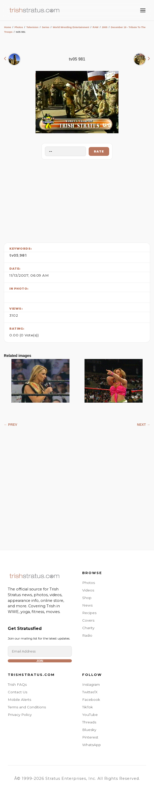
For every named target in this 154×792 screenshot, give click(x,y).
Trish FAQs (17, 684)
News (87, 605)
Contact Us (17, 692)
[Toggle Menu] (142, 10)
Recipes (89, 613)
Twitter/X (89, 692)
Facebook (91, 699)
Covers (88, 620)
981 (23, 255)
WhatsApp (91, 745)
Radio (87, 635)
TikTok (87, 707)
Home (7, 27)
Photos (19, 27)
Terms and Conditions (27, 707)
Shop (87, 598)
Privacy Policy (20, 715)
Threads (89, 722)
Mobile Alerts (19, 699)
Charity (88, 628)
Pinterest (90, 737)
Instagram (91, 684)
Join (39, 660)
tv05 (13, 255)
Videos (88, 590)
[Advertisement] (77, 199)
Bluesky (89, 730)
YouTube (90, 715)
